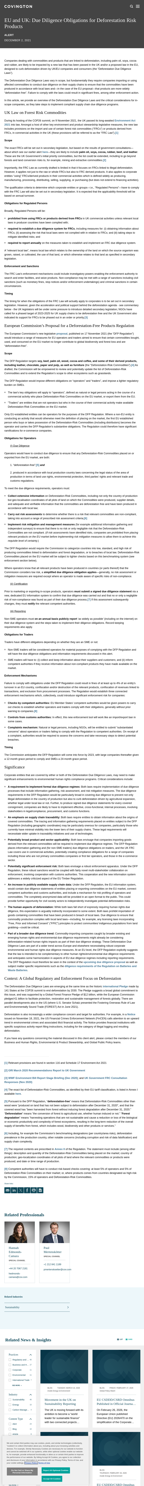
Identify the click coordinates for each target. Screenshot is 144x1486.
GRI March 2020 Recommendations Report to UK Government (46, 1070)
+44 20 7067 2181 (18, 1268)
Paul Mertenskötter (53, 1250)
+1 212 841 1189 (52, 1264)
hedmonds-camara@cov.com (18, 1275)
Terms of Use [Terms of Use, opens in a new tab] (44, 1479)
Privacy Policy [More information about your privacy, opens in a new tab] (31, 1479)
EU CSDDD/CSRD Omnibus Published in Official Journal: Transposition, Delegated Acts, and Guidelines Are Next (116, 1402)
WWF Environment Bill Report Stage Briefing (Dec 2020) (43, 1078)
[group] (20, 1360)
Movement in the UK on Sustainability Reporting (60, 1402)
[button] (120, 1339)
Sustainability (12, 1307)
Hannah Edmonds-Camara (15, 1252)
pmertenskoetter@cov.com (54, 1269)
